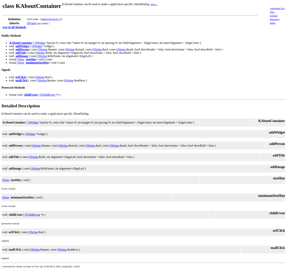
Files (272, 12)
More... (154, 4)
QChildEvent (47, 94)
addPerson (22, 49)
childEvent (30, 94)
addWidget (22, 46)
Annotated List (277, 8)
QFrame (31, 23)
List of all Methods (14, 27)
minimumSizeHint (37, 62)
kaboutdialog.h (51, 19)
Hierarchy (274, 19)
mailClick (21, 80)
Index (272, 23)
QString (42, 49)
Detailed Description (20, 105)
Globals (273, 15)
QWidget (40, 42)
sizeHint (31, 59)
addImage (21, 56)
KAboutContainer (21, 42)
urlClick (20, 77)
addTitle (20, 52)
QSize (20, 59)
